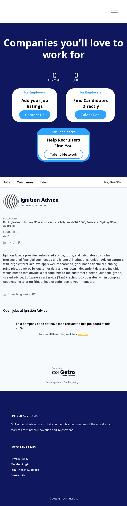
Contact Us (34, 114)
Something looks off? (19, 294)
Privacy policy (53, 382)
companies (25, 182)
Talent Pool (91, 114)
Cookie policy (71, 382)
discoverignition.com (34, 205)
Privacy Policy (19, 459)
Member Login (20, 464)
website (83, 334)
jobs (6, 182)
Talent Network (63, 154)
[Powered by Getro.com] (63, 372)
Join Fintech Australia (25, 470)
